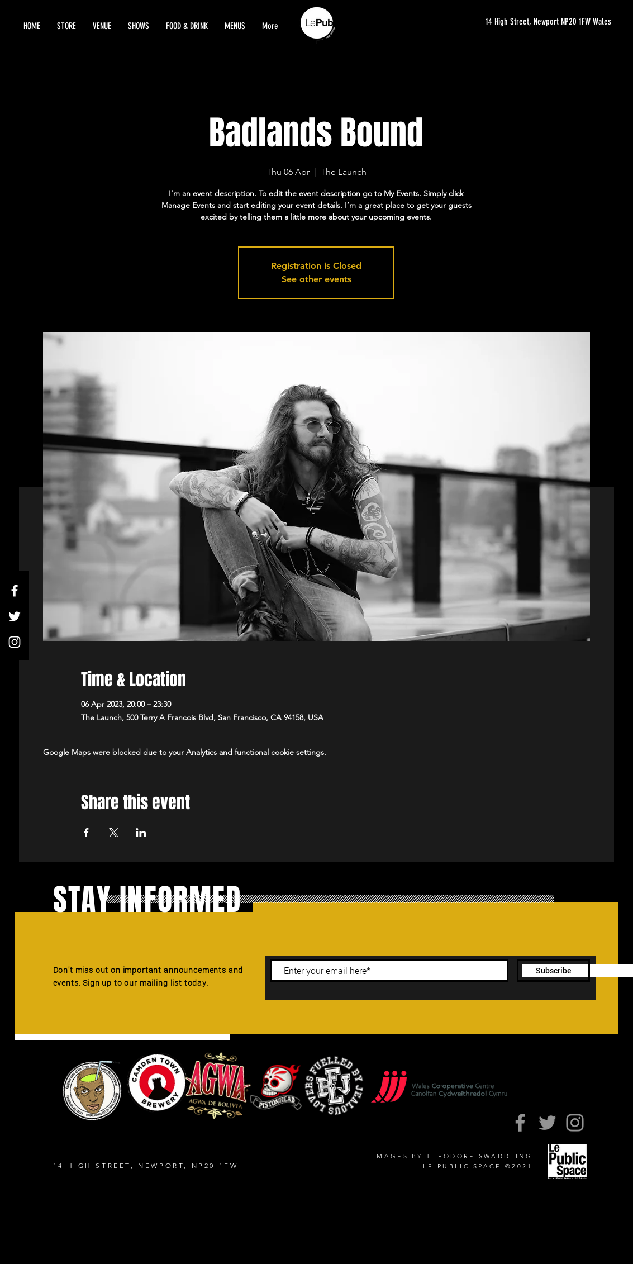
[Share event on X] (113, 832)
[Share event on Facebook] (86, 832)
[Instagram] (14, 642)
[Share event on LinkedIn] (141, 832)
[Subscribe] (553, 970)
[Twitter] (14, 616)
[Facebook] (14, 590)
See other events (316, 279)
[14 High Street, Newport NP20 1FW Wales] (537, 22)
